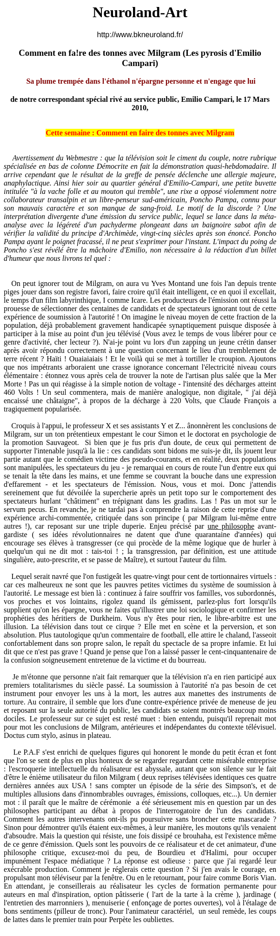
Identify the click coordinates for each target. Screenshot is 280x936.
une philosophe (230, 526)
